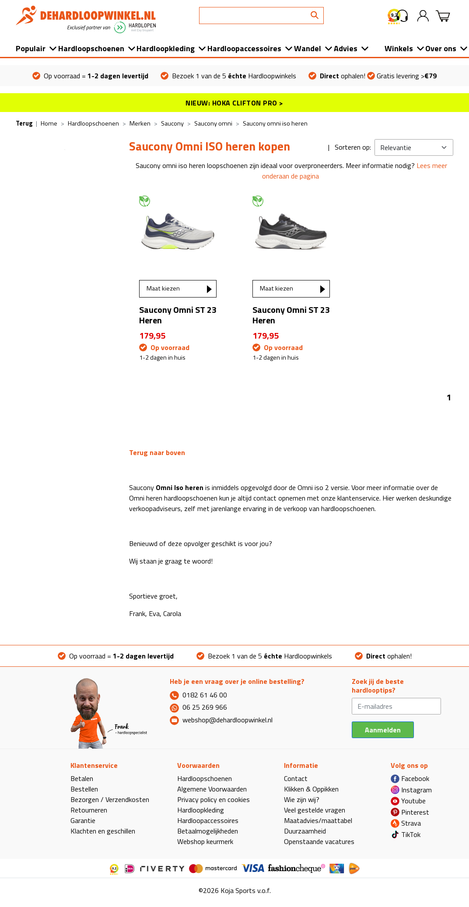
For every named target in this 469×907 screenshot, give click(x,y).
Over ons (440, 48)
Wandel (307, 48)
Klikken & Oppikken (311, 789)
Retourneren (88, 810)
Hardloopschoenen (91, 48)
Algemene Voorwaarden (212, 789)
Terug (24, 123)
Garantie (82, 820)
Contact (296, 778)
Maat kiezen (163, 288)
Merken (140, 123)
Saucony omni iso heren (275, 123)
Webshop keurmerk (205, 841)
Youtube (408, 800)
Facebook (410, 778)
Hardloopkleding (165, 48)
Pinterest (410, 812)
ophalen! (336, 75)
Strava (406, 823)
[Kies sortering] (413, 147)
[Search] (261, 15)
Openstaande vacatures (319, 841)
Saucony (172, 123)
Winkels (399, 48)
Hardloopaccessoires (244, 48)
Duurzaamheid (305, 831)
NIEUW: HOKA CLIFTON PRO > (235, 103)
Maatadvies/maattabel (318, 820)
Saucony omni (213, 123)
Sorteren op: (353, 147)
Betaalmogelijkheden (207, 831)
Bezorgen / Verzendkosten (109, 799)
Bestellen (84, 789)
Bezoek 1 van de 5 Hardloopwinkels (228, 75)
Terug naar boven (157, 452)
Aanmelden (383, 730)
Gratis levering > (402, 75)
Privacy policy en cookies (213, 799)
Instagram (411, 789)
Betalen (81, 778)
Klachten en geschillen (102, 831)
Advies (345, 48)
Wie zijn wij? (301, 799)
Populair (31, 48)
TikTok (405, 834)
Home (49, 123)
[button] (402, 15)
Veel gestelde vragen (314, 810)
